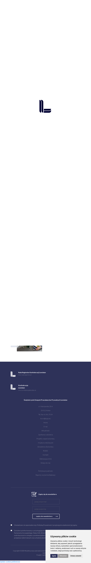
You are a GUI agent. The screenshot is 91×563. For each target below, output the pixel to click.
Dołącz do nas (45, 463)
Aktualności (45, 431)
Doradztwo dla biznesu (45, 447)
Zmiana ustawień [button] (75, 556)
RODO (45, 451)
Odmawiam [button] (63, 556)
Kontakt (45, 455)
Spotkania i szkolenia (45, 435)
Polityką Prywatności (44, 525)
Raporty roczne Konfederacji (45, 475)
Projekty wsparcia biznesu (46, 439)
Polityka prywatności (45, 471)
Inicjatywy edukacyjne (45, 443)
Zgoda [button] (54, 556)
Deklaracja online (46, 459)
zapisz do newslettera (44, 516)
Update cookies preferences (10, 562)
